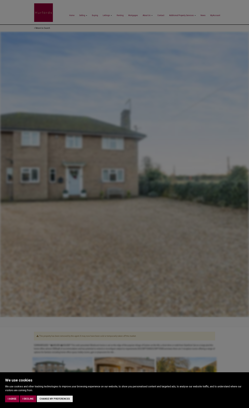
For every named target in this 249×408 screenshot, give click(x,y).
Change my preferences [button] (55, 399)
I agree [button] (12, 399)
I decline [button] (28, 399)
